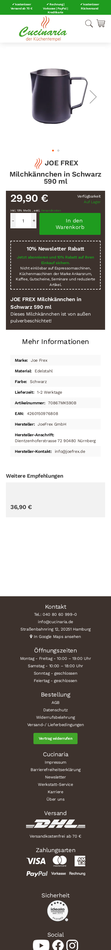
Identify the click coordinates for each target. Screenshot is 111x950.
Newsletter (55, 777)
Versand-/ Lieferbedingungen (55, 724)
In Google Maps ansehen (57, 636)
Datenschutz (55, 709)
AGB (55, 702)
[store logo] (43, 28)
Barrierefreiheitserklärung (55, 769)
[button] (93, 96)
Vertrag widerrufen (56, 738)
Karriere (55, 791)
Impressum (55, 762)
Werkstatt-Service (55, 784)
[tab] (55, 339)
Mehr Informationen (55, 341)
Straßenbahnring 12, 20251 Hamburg (55, 629)
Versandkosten (51, 210)
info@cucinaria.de (55, 621)
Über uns (55, 799)
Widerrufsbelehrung (55, 717)
